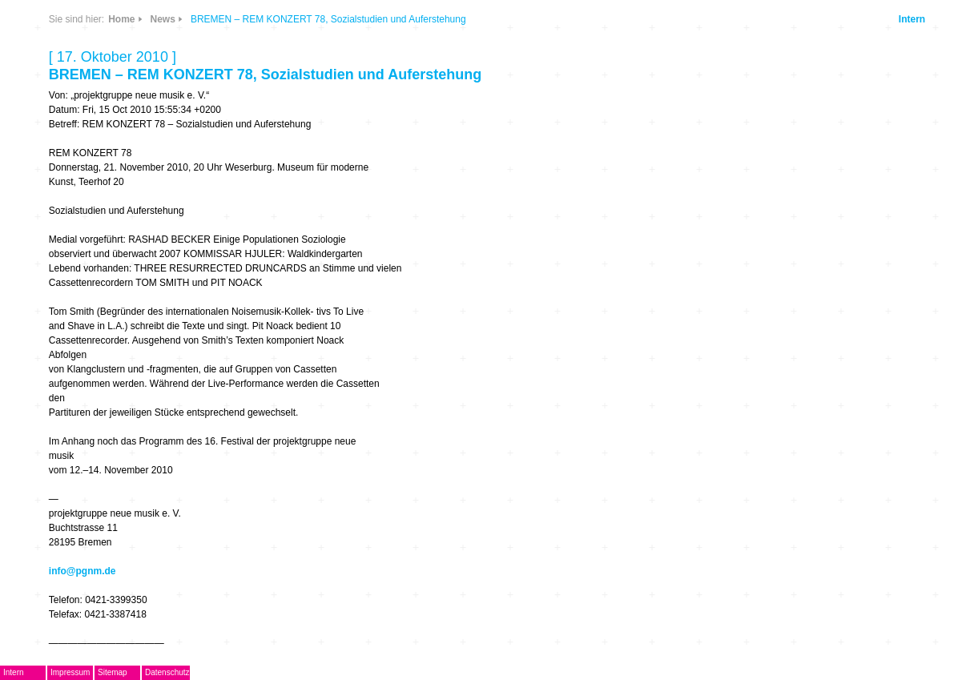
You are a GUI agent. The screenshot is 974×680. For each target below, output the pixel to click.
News (163, 19)
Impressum (70, 672)
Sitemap (112, 672)
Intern (912, 19)
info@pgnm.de (82, 571)
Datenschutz (167, 672)
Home (121, 19)
